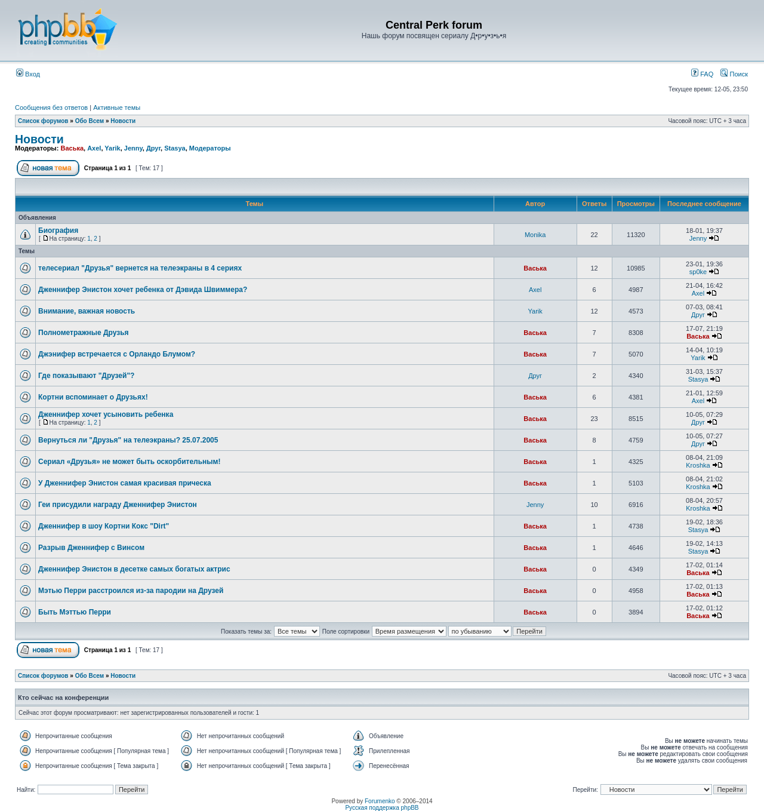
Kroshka (698, 465)
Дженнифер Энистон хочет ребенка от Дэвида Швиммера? (142, 289)
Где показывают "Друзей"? (86, 375)
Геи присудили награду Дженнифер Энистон (117, 504)
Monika (535, 234)
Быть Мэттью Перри (74, 612)
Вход (28, 74)
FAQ (702, 74)
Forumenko (380, 801)
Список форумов (43, 121)
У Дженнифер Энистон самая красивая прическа (124, 483)
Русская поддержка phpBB (381, 807)
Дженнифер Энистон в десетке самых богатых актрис (134, 569)
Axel (94, 148)
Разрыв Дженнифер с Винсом (91, 547)
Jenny (133, 148)
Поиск (734, 74)
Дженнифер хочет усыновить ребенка (105, 414)
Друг (153, 148)
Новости (122, 121)
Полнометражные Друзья (83, 332)
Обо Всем (89, 121)
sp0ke (698, 271)
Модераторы (210, 148)
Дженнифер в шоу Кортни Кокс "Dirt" (103, 526)
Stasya (174, 148)
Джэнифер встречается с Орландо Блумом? (116, 354)
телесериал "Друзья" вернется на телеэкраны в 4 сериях (140, 268)
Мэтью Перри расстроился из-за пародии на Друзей (130, 590)
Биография (58, 230)
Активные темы (116, 107)
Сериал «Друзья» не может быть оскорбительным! (129, 461)
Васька (72, 148)
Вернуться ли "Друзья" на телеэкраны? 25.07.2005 (128, 440)
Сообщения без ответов (51, 107)
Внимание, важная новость (86, 311)
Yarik (112, 148)
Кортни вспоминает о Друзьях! (93, 397)
